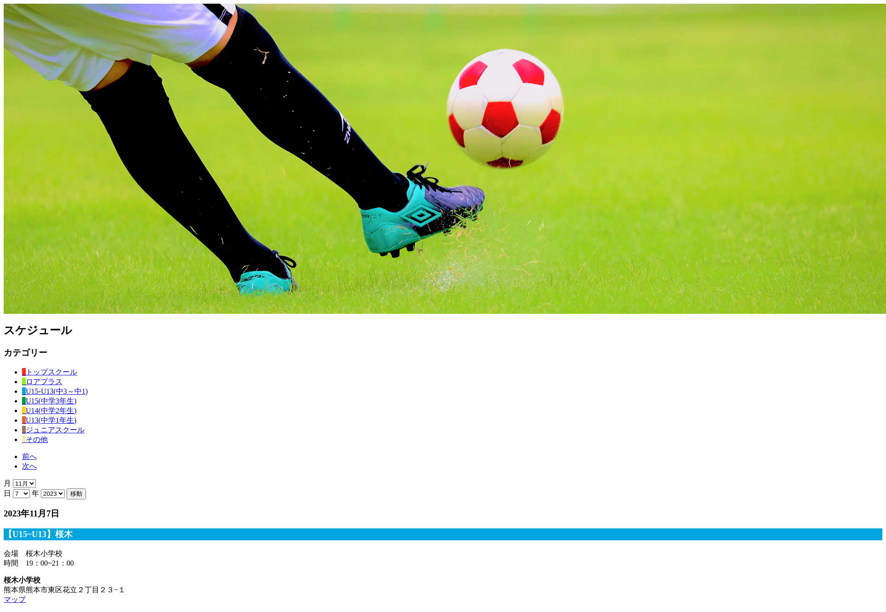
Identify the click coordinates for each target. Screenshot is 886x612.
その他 (35, 439)
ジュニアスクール (53, 430)
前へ (29, 456)
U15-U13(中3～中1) (55, 391)
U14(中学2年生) (49, 410)
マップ (15, 599)
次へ (29, 466)
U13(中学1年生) (49, 420)
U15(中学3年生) (49, 401)
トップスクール (49, 372)
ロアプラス (42, 381)
